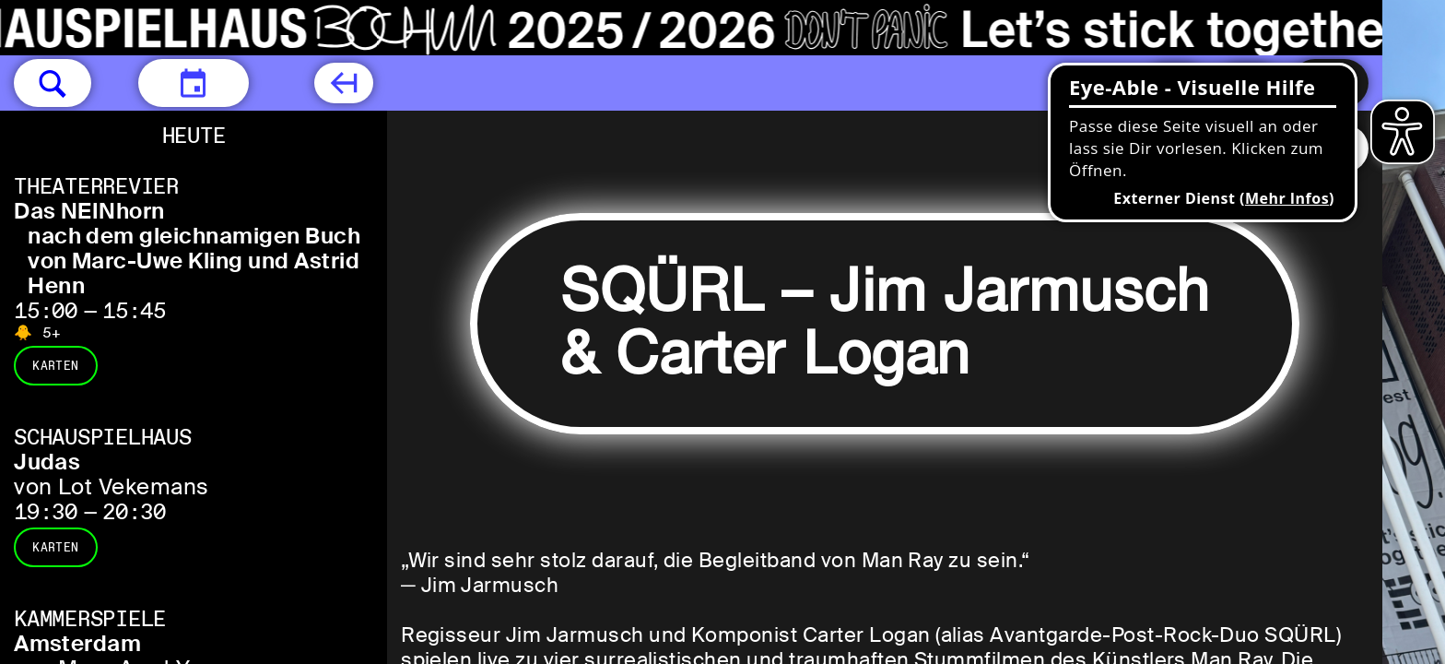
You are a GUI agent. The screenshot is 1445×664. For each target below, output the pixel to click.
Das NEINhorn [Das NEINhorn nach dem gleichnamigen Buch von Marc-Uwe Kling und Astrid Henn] (89, 210)
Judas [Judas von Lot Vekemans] (47, 461)
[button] (52, 83)
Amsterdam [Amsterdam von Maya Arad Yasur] (77, 643)
